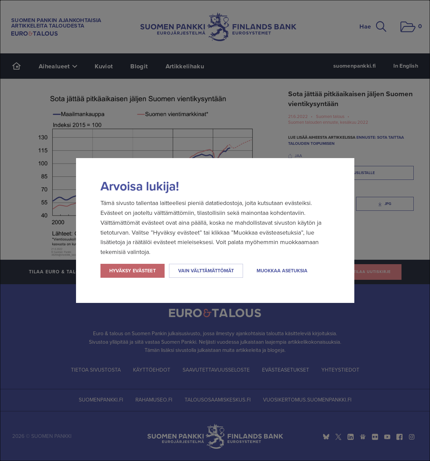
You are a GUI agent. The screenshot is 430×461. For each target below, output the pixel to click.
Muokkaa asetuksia (282, 271)
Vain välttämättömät (206, 271)
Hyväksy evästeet (132, 271)
